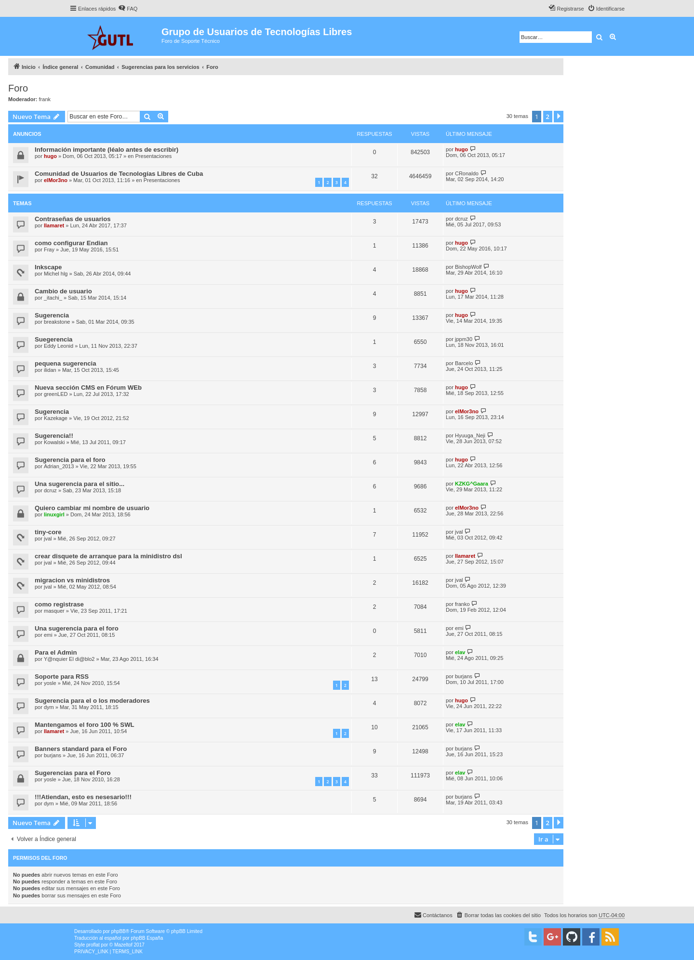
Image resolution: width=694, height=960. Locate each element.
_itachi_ (53, 298)
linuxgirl (54, 514)
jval (48, 538)
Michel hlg (56, 273)
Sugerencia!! (54, 435)
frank (45, 99)
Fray (49, 249)
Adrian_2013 (59, 466)
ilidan (50, 370)
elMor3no (55, 180)
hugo (50, 156)
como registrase (59, 604)
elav (460, 652)
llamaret (54, 225)
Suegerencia (53, 339)
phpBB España (147, 938)
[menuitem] (127, 8)
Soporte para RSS (62, 676)
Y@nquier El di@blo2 (69, 659)
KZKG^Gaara (471, 484)
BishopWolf (468, 267)
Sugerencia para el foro (70, 459)
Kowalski (54, 442)
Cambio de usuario (63, 291)
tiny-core (48, 532)
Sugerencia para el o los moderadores (92, 700)
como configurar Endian (71, 243)
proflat (93, 944)
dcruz (461, 219)
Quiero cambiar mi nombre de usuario (92, 508)
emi (48, 635)
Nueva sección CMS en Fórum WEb (88, 387)
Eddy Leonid (58, 346)
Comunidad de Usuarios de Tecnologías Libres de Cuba (119, 173)
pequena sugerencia (65, 363)
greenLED (56, 394)
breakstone (57, 322)
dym (49, 707)
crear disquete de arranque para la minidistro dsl (108, 556)
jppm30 (463, 339)
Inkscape (48, 267)
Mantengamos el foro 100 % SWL (84, 724)
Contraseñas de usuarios (73, 219)
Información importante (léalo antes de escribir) (106, 149)
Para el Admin (56, 652)
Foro (18, 88)
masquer (54, 611)
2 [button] (547, 116)
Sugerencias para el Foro (73, 772)
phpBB (118, 931)
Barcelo (464, 363)
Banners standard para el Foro (81, 748)
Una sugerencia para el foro (77, 628)
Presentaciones (153, 156)
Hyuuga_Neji (470, 435)
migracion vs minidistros (72, 580)
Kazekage (55, 418)
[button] (558, 116)
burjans (463, 676)
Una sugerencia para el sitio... (79, 483)
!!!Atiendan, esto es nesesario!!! (83, 797)
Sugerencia (52, 315)
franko (462, 604)
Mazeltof (123, 944)
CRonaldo (467, 173)
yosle (50, 683)
